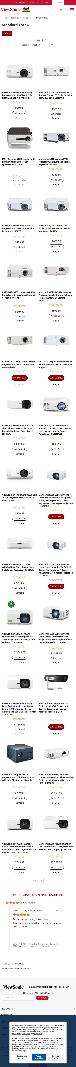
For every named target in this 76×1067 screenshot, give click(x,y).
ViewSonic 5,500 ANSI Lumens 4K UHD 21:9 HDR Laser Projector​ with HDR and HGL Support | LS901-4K (56, 846)
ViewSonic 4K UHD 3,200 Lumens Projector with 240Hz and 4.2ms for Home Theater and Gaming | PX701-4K (56, 296)
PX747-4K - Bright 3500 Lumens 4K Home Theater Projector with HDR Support (55, 364)
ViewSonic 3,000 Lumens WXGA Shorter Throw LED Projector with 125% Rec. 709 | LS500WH (55, 95)
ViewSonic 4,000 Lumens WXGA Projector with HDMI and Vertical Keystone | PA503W (18, 228)
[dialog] (38, 1041)
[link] (38, 945)
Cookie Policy (26, 1034)
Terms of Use (38, 1034)
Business (45, 2)
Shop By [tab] (7, 33)
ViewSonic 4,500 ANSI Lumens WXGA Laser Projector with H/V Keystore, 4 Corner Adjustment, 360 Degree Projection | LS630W (19, 848)
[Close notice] (63, 1025)
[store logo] (27, 9)
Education (34, 2)
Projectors (27, 18)
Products (15, 18)
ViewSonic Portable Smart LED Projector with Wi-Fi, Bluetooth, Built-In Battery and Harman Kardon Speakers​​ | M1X (54, 707)
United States (44, 993)
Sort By (25, 44)
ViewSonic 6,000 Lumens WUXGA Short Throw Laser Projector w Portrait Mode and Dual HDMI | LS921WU (18, 429)
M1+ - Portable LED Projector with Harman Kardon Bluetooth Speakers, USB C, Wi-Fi (18, 162)
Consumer (58, 2)
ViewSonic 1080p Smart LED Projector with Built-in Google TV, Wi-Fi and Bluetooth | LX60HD (18, 777)
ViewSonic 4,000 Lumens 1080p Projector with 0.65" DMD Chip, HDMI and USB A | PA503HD (17, 95)
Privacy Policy (16, 1034)
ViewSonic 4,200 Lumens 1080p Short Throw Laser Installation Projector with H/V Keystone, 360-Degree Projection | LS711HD (55, 638)
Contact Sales (19, 180)
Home (5, 18)
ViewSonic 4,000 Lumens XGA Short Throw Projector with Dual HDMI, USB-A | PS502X (19, 497)
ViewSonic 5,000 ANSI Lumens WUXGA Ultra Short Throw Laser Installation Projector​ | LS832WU (18, 567)
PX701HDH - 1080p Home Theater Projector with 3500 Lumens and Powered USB (18, 364)
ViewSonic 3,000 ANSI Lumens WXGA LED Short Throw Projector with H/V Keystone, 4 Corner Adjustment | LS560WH (55, 429)
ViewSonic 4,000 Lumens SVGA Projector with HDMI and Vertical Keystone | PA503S (55, 162)
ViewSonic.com (20, 2)
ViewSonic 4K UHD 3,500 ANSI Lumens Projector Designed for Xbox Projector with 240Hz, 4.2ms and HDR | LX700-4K (18, 638)
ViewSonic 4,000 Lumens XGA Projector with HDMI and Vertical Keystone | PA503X (55, 228)
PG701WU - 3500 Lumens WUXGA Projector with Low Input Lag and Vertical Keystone (18, 295)
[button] (19, 118)
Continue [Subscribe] (42, 997)
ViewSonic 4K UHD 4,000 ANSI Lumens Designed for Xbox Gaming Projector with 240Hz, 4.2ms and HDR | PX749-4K (56, 778)
